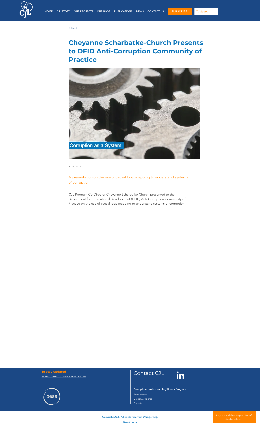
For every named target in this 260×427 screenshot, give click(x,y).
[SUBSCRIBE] (180, 11)
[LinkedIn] (180, 375)
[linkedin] (137, 414)
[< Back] (80, 28)
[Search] (205, 11)
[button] (123, 11)
